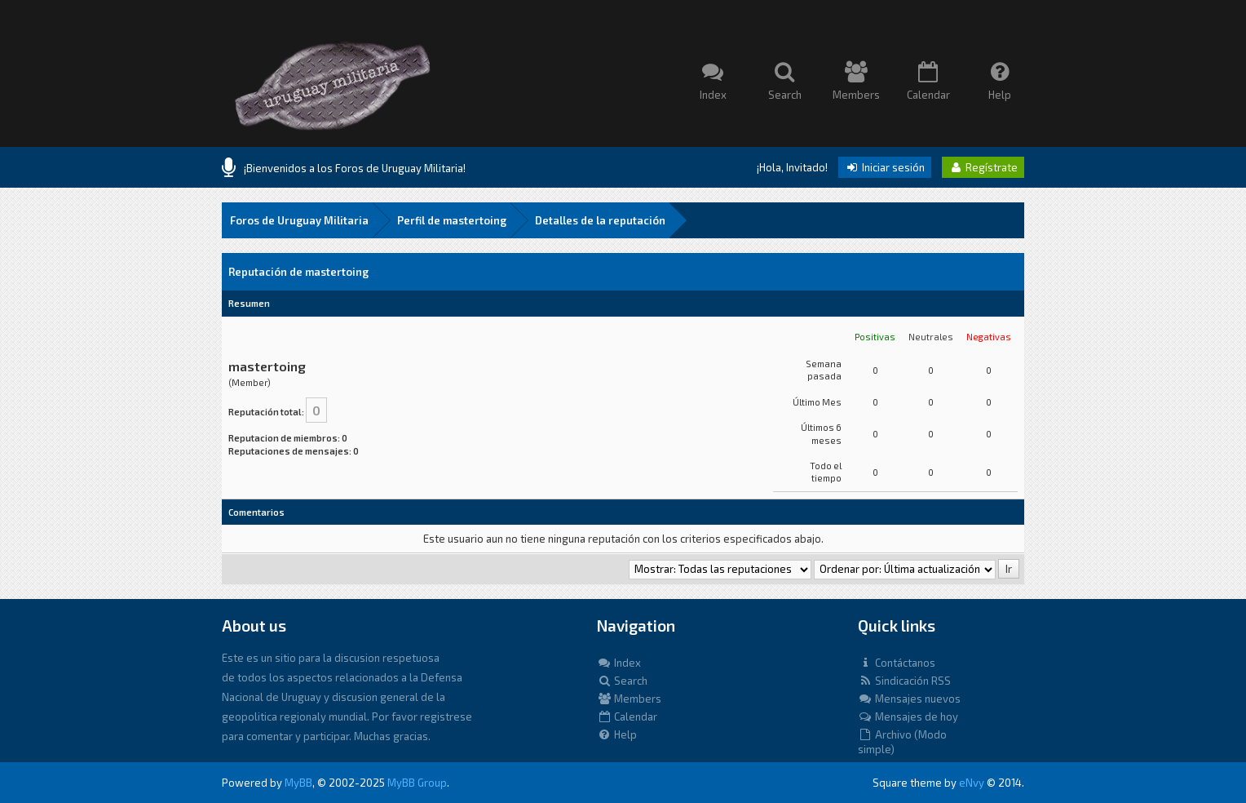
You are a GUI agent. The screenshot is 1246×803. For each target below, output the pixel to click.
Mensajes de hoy (908, 716)
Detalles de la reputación (600, 220)
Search (622, 680)
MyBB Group (417, 782)
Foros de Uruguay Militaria (299, 220)
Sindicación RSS (904, 680)
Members (629, 698)
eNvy (971, 782)
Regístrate (983, 167)
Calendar (627, 716)
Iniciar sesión (885, 167)
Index (619, 662)
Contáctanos (896, 662)
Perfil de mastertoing (451, 220)
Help (617, 734)
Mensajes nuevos (909, 698)
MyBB (298, 782)
